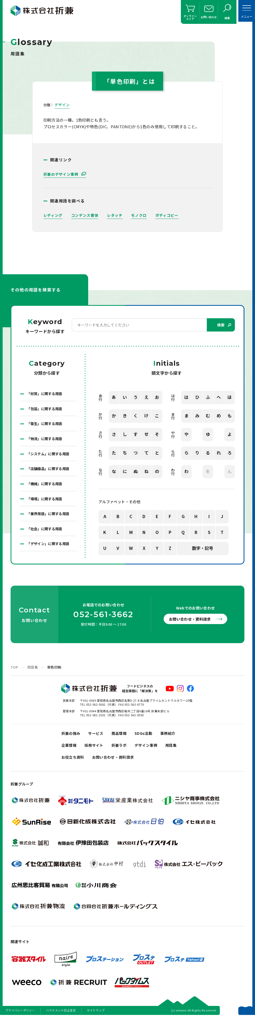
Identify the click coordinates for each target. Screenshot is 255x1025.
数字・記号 (202, 548)
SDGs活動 (147, 738)
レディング (53, 215)
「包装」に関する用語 (46, 409)
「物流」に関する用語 (46, 440)
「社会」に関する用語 (46, 532)
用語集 (32, 671)
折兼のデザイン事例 (61, 174)
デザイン (62, 104)
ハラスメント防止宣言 (61, 1018)
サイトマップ (96, 1018)
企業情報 (69, 751)
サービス (98, 738)
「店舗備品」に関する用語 (49, 471)
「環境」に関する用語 (46, 501)
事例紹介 (173, 738)
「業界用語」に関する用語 (49, 517)
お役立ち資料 (73, 764)
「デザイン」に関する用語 (49, 547)
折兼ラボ (122, 751)
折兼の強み (71, 738)
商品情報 (122, 738)
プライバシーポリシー (20, 1018)
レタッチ (115, 215)
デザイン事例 (150, 751)
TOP (14, 671)
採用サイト (96, 751)
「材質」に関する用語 (46, 394)
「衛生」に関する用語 (46, 424)
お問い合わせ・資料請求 (192, 623)
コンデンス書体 (85, 215)
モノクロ (139, 215)
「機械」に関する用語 (46, 486)
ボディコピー (166, 215)
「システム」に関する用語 (49, 455)
